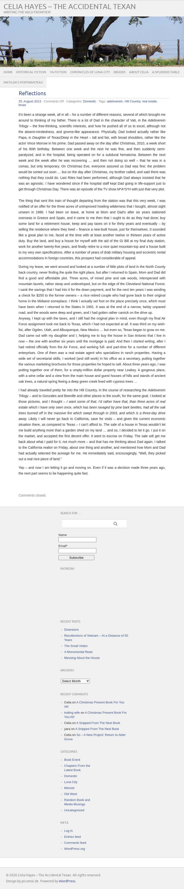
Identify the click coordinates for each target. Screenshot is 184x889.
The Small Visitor (76, 646)
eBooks (120, 72)
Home (8, 72)
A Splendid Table (165, 72)
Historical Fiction (31, 72)
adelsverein (115, 101)
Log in (68, 831)
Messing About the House (82, 658)
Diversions (71, 629)
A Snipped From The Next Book (98, 723)
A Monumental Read (78, 652)
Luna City (70, 782)
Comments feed (75, 843)
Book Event (72, 760)
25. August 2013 (30, 101)
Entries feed (72, 837)
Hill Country (132, 101)
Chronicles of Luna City (90, 72)
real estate (149, 101)
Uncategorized (74, 810)
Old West (70, 794)
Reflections (32, 93)
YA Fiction (58, 72)
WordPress (67, 881)
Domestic (89, 101)
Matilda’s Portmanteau (23, 82)
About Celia (139, 72)
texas (22, 105)
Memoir (69, 788)
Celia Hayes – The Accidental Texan (70, 7)
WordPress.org (74, 848)
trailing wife (72, 712)
